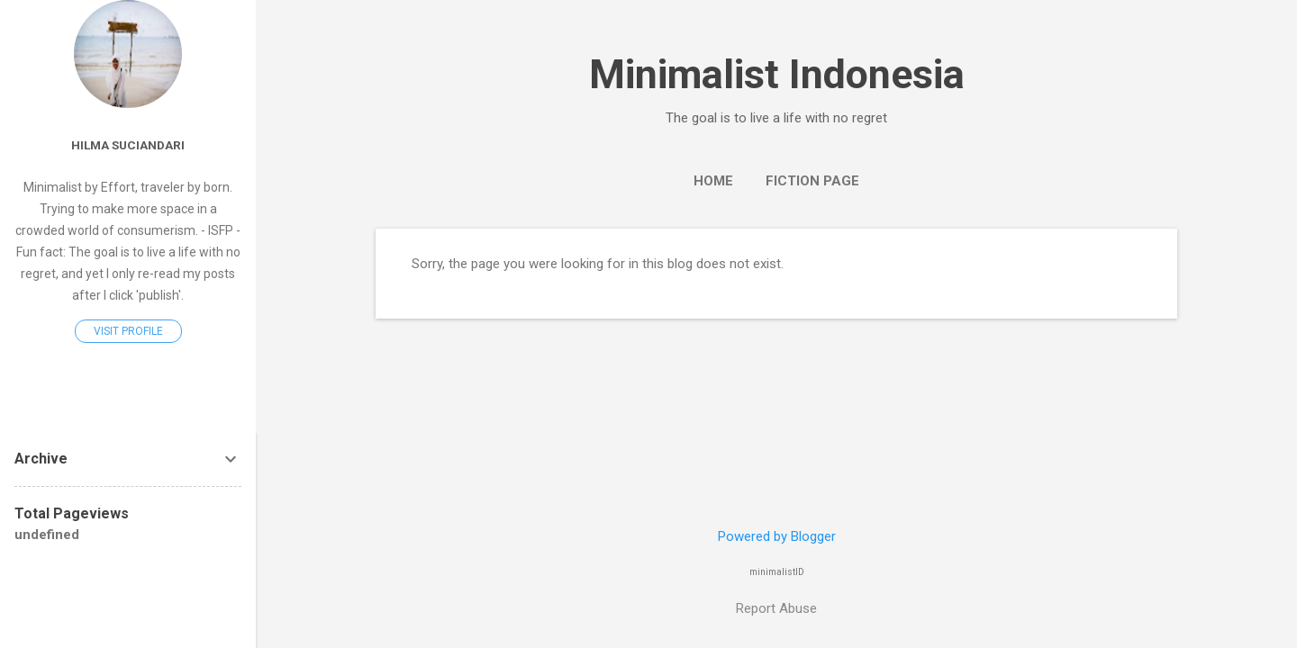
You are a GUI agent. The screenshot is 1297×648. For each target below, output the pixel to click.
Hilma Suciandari (128, 145)
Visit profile (128, 331)
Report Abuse (776, 608)
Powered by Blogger (777, 536)
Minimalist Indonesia (777, 74)
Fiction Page (812, 181)
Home (713, 181)
